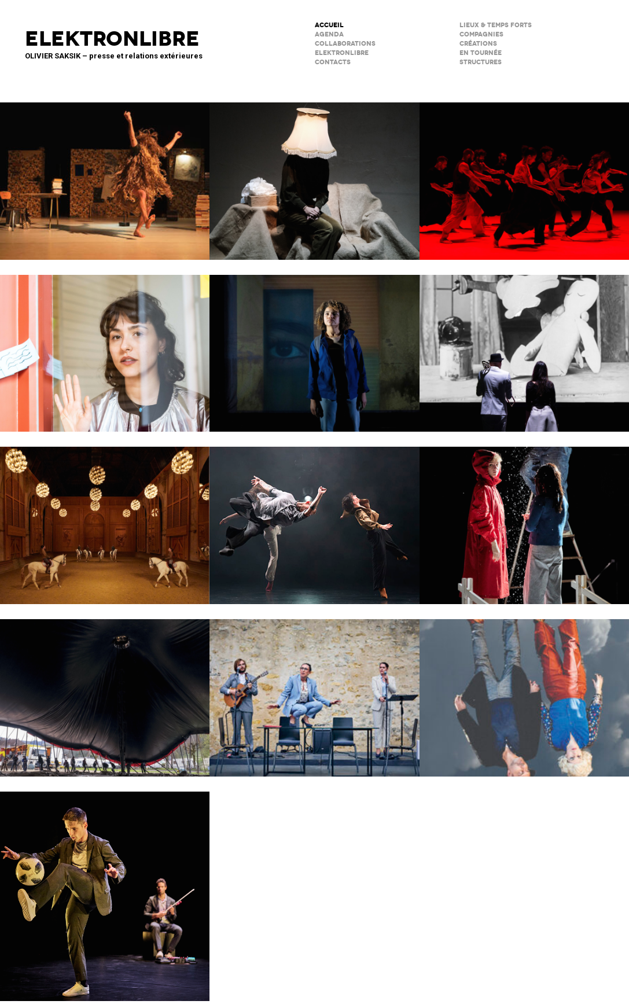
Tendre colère (524, 173)
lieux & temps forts (495, 25)
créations (478, 44)
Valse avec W (104, 173)
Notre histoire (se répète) (524, 690)
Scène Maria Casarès (314, 690)
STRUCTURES (480, 62)
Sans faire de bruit (314, 173)
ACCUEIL (329, 25)
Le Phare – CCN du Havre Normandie (104, 889)
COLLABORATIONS (345, 44)
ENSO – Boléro (314, 518)
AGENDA (329, 34)
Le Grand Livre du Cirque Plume (104, 690)
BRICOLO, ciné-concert (524, 346)
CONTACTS (333, 62)
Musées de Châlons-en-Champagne (104, 518)
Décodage (104, 346)
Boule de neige (524, 518)
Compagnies (481, 34)
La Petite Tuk (314, 346)
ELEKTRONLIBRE (342, 53)
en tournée (480, 53)
